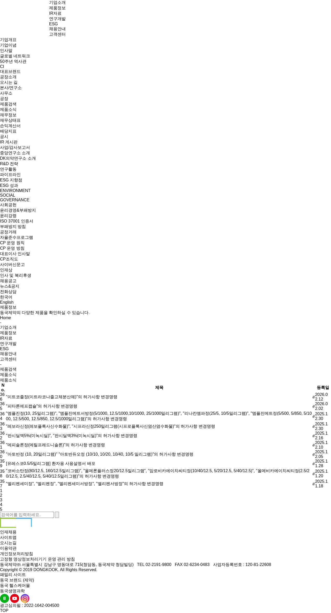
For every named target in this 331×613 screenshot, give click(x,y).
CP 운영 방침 (12, 248)
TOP (4, 610)
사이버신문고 (12, 264)
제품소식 (8, 109)
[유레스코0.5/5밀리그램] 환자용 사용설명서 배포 (50, 463)
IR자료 (55, 13)
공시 (4, 136)
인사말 (6, 50)
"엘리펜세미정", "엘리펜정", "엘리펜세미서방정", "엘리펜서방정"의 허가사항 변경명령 (84, 483)
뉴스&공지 (9, 286)
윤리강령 (8, 215)
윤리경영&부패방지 (18, 210)
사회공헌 (8, 205)
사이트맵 (8, 537)
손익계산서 (10, 126)
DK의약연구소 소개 (18, 158)
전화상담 (8, 291)
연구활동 (8, 169)
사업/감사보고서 (15, 147)
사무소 (6, 93)
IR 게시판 (9, 142)
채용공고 (8, 281)
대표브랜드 (10, 71)
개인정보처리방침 (16, 553)
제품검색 (8, 104)
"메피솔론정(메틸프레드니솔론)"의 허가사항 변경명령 (55, 445)
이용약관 (8, 548)
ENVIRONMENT (15, 190)
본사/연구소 (11, 88)
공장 (4, 98)
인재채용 (8, 532)
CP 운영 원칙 (12, 243)
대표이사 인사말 (15, 253)
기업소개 (57, 2)
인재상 (6, 270)
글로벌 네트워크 (15, 56)
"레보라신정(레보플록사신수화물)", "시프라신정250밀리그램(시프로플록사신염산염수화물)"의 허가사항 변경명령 (110, 426)
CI (2, 66)
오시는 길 (9, 82)
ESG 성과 (9, 185)
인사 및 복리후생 (15, 275)
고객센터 (57, 34)
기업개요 (8, 39)
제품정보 (57, 8)
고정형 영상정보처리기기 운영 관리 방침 (37, 559)
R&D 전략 (9, 164)
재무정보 (8, 115)
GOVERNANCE (14, 200)
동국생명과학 (12, 591)
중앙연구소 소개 (15, 153)
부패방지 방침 (13, 226)
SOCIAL (7, 195)
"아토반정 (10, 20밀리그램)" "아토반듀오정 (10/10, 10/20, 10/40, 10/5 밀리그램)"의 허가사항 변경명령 (99, 454)
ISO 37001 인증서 (16, 221)
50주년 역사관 (13, 61)
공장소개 (8, 77)
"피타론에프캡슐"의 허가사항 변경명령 (41, 406)
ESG (53, 24)
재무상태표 (10, 120)
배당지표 (8, 131)
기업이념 (8, 45)
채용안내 (57, 29)
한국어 (6, 297)
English (6, 302)
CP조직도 (9, 259)
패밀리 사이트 (13, 574)
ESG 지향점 (11, 180)
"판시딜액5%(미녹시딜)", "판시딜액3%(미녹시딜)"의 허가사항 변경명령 (71, 435)
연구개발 (57, 19)
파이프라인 (10, 174)
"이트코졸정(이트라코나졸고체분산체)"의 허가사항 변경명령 (61, 397)
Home (5, 318)
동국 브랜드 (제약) (17, 580)
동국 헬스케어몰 (15, 585)
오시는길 (8, 543)
